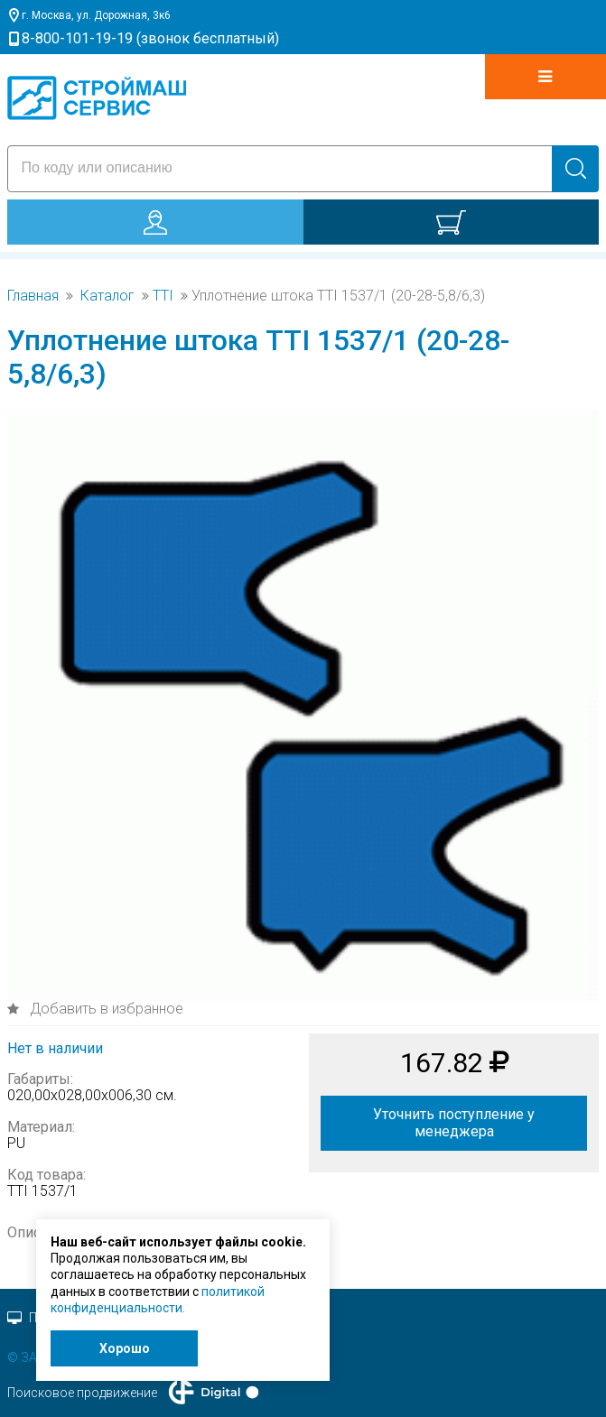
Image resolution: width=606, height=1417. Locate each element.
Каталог (107, 296)
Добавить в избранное (104, 1008)
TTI (163, 296)
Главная (33, 296)
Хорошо (124, 1348)
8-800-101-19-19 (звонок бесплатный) (150, 38)
